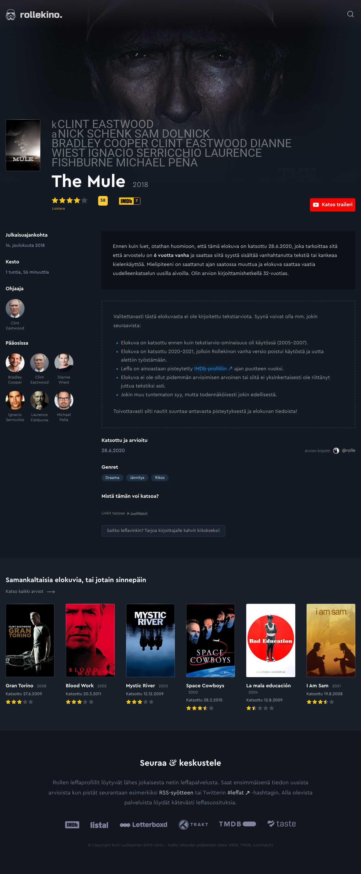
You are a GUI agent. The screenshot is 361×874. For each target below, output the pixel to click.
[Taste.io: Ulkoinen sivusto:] (281, 824)
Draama (112, 478)
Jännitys (137, 478)
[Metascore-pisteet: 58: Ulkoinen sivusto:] (153, 201)
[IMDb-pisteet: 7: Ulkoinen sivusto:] (179, 201)
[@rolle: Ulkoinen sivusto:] (344, 451)
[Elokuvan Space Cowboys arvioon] (210, 658)
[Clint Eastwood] (15, 315)
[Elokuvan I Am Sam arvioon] (331, 655)
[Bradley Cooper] (15, 369)
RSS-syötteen (176, 792)
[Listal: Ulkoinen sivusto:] (98, 824)
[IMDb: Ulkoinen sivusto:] (72, 824)
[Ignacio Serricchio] (15, 407)
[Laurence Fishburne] (39, 407)
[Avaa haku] (350, 11)
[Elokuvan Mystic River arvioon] (150, 655)
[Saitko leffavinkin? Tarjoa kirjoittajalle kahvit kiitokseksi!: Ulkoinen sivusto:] (163, 530)
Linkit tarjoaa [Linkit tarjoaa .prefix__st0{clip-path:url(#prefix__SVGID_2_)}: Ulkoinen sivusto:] (125, 513)
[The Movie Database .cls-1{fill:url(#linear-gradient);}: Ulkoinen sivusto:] (237, 824)
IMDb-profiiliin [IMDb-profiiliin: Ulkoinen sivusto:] (210, 368)
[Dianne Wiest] (63, 369)
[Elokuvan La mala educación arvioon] (270, 658)
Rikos (160, 478)
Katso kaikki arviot (30, 591)
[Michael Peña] (63, 407)
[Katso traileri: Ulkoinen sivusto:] (332, 200)
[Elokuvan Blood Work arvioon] (90, 655)
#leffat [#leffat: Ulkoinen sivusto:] (236, 792)
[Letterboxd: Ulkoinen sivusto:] (143, 824)
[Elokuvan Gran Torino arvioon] (30, 655)
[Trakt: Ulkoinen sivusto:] (194, 824)
